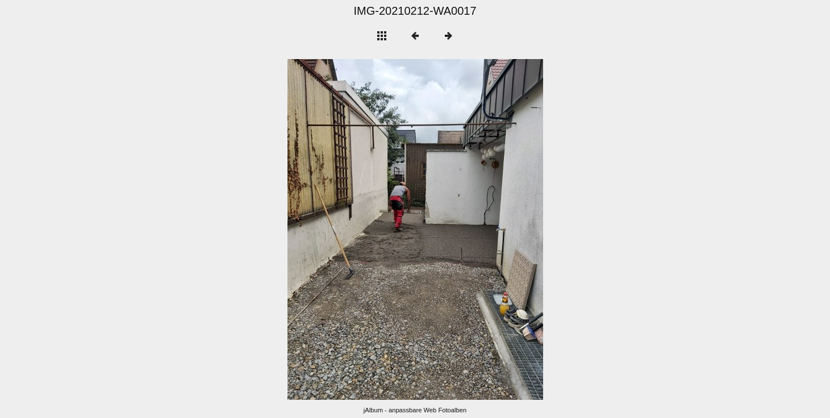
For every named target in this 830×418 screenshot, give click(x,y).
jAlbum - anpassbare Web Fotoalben (415, 410)
